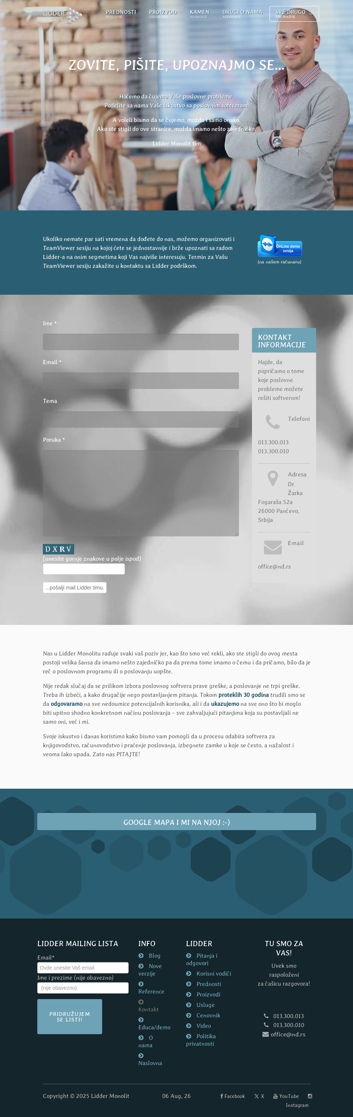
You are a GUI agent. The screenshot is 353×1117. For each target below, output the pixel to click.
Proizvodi (207, 994)
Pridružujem (69, 1017)
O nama (145, 1041)
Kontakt (148, 1009)
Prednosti (208, 984)
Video (203, 1025)
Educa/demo (152, 1027)
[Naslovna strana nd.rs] (62, 16)
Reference (151, 991)
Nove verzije (150, 970)
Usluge (205, 1004)
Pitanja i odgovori (201, 959)
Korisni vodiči (213, 973)
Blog (154, 955)
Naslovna (150, 1063)
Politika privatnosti (201, 1040)
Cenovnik (207, 1015)
